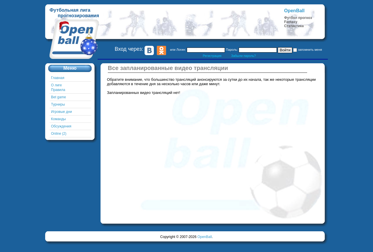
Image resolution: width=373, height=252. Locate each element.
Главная (57, 78)
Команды (58, 119)
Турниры (58, 104)
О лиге (56, 85)
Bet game (58, 97)
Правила (58, 90)
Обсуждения (61, 126)
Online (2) (58, 134)
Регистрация (212, 55)
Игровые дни (61, 112)
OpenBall (204, 237)
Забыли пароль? (243, 55)
